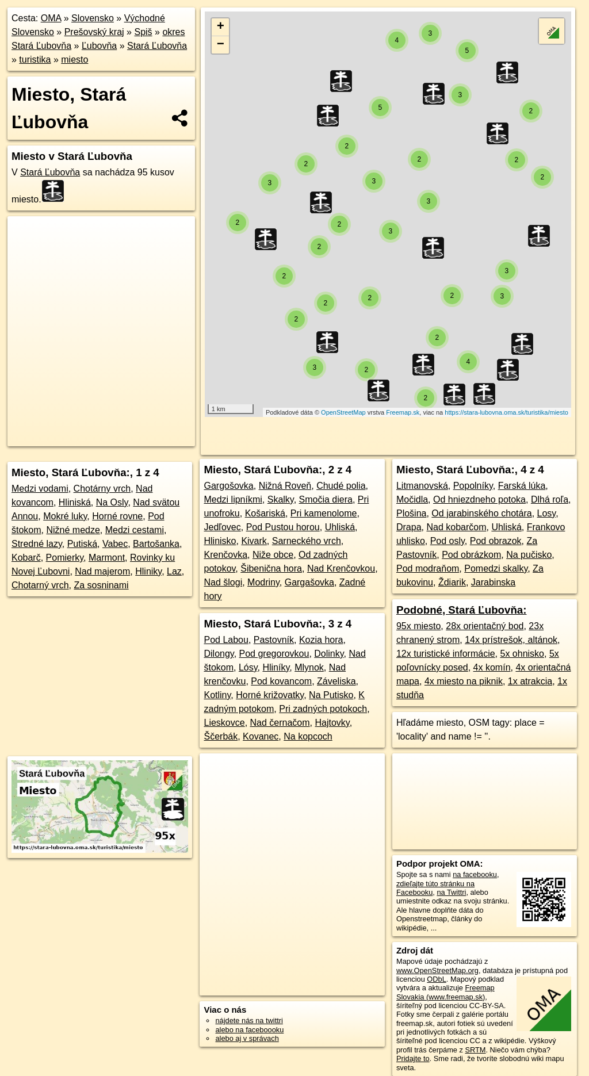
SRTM (475, 1050)
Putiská (82, 544)
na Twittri (451, 892)
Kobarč (26, 557)
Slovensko (92, 18)
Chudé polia (340, 486)
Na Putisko (331, 695)
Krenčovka (225, 555)
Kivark (253, 541)
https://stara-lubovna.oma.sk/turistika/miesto (506, 412)
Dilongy (219, 653)
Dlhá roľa (549, 499)
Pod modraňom (427, 568)
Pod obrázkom (471, 555)
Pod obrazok (496, 541)
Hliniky (148, 571)
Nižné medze (73, 530)
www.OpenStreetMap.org (437, 970)
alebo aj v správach (246, 1038)
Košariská (265, 513)
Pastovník (274, 640)
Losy (546, 513)
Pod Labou (226, 640)
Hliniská (75, 502)
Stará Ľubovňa (157, 46)
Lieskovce (224, 722)
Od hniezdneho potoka (479, 499)
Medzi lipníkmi (233, 499)
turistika (35, 59)
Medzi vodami (40, 488)
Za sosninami (101, 585)
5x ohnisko (522, 653)
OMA (51, 18)
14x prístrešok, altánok (511, 640)
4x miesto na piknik (463, 681)
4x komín (492, 667)
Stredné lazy (37, 544)
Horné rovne (117, 516)
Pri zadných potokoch (323, 709)
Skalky (280, 499)
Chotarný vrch (40, 585)
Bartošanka (156, 544)
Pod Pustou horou (283, 527)
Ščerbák (221, 736)
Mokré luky (65, 516)
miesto (74, 59)
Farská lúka (522, 486)
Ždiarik (452, 582)
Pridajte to (413, 1058)
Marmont (107, 557)
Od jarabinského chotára (481, 513)
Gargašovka (309, 582)
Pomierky (65, 557)
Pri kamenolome (323, 513)
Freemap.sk (402, 412)
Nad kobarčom (456, 527)
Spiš (143, 32)
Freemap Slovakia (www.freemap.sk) (445, 992)
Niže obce (273, 555)
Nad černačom (280, 722)
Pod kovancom (281, 681)
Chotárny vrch (102, 488)
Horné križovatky (270, 695)
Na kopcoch (308, 736)
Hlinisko (220, 541)
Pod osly (447, 541)
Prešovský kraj (94, 32)
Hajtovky (332, 722)
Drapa (409, 527)
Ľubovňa (99, 46)
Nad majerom (102, 571)
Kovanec (260, 736)
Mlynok (309, 667)
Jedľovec (222, 527)
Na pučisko (529, 555)
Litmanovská (422, 486)
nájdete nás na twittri (248, 1020)
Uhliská (340, 527)
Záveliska (336, 681)
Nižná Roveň (285, 486)
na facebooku (475, 874)
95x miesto (418, 626)
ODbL (436, 979)
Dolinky (328, 653)
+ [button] (220, 27)
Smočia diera (326, 499)
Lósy (248, 667)
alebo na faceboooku (249, 1029)
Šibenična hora (271, 568)
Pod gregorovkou (274, 653)
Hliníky (275, 667)
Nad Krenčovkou (341, 568)
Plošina (411, 513)
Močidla (412, 499)
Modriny (263, 582)
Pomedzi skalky (495, 568)
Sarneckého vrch (306, 541)
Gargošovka (228, 486)
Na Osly (112, 502)
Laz (174, 571)
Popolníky (473, 486)
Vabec (115, 544)
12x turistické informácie (445, 653)
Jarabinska (493, 582)
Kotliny (217, 695)
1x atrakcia (530, 681)
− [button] (220, 44)
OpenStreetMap (343, 412)
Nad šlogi (223, 582)
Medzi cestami (134, 530)
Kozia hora (321, 640)
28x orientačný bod (484, 626)
